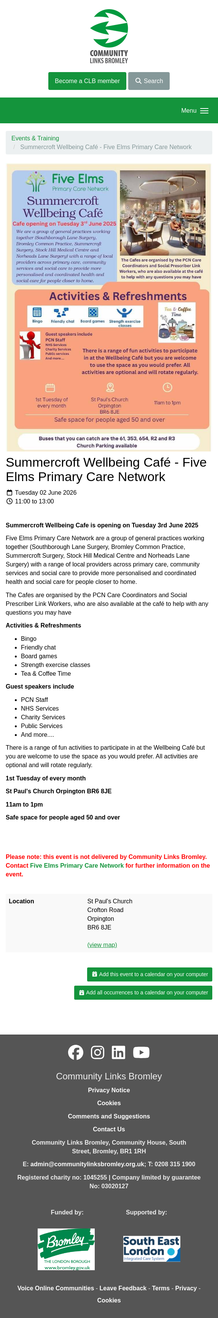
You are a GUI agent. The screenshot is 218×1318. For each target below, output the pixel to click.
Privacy (186, 1288)
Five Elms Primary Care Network (77, 865)
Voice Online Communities (56, 1288)
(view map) (102, 945)
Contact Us (109, 1129)
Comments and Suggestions (109, 1116)
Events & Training (35, 138)
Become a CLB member (87, 81)
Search (149, 81)
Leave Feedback (123, 1288)
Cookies (109, 1103)
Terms (161, 1288)
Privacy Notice (109, 1090)
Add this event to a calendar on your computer (149, 974)
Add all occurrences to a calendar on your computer (143, 992)
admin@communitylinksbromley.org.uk (87, 1164)
